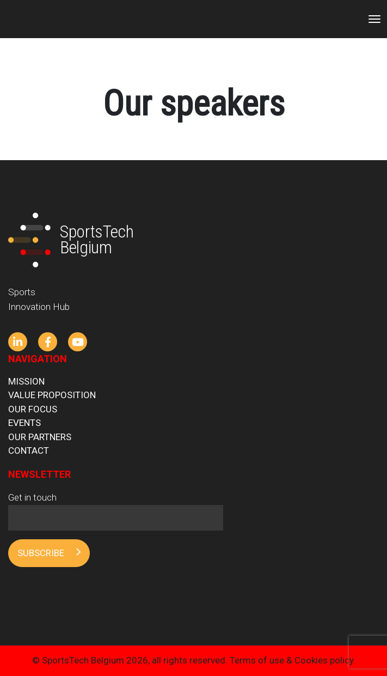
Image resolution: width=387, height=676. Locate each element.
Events (24, 422)
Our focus (32, 409)
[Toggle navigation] (374, 19)
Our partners (39, 436)
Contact (28, 450)
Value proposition (52, 394)
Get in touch (115, 507)
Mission (26, 381)
